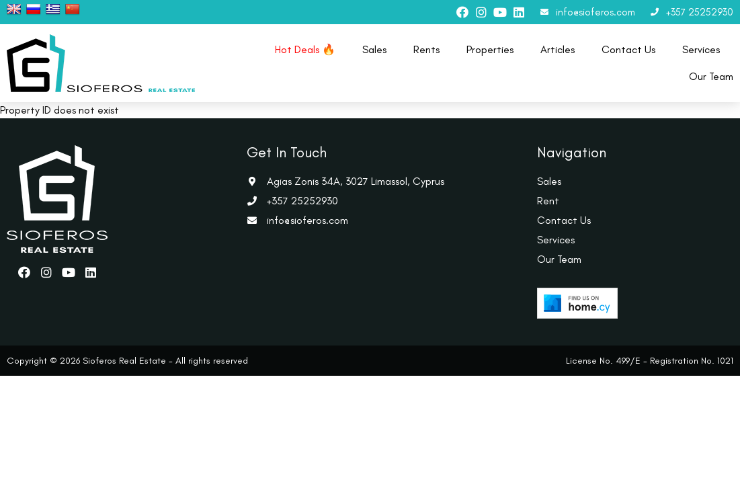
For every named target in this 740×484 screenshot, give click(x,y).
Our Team (711, 76)
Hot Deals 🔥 (305, 49)
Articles (557, 49)
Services (701, 49)
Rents (426, 49)
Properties (489, 49)
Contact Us (628, 49)
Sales (374, 49)
